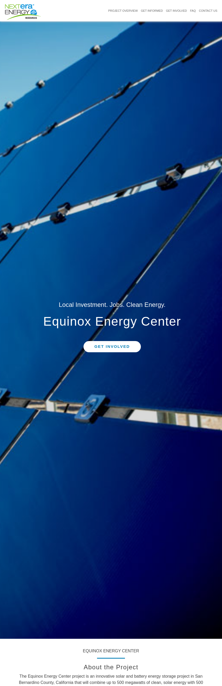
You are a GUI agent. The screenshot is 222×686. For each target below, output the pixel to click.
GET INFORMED (152, 10)
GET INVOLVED (176, 10)
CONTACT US (208, 10)
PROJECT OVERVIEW (123, 10)
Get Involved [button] (112, 346)
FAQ (193, 10)
